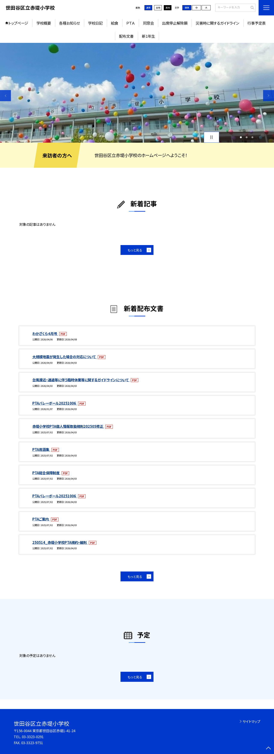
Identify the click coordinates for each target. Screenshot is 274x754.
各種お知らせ (69, 23)
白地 (158, 7)
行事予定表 (256, 23)
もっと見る (135, 250)
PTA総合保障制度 (46, 472)
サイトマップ (251, 721)
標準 (187, 7)
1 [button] (241, 137)
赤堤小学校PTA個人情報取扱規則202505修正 (68, 426)
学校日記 (95, 23)
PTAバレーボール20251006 (54, 403)
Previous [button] (5, 95)
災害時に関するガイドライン (217, 23)
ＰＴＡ (130, 23)
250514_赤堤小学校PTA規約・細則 (60, 542)
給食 (114, 23)
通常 (148, 7)
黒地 (167, 7)
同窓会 (148, 23)
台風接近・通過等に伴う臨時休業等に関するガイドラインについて (81, 379)
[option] (137, 93)
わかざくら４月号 (45, 333)
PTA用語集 (41, 449)
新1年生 (148, 36)
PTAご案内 (41, 519)
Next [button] (268, 95)
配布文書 (126, 36)
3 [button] (252, 137)
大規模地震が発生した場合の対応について (64, 356)
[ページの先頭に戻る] (268, 748)
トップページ (18, 23)
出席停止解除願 (175, 23)
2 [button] (247, 137)
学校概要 (43, 23)
